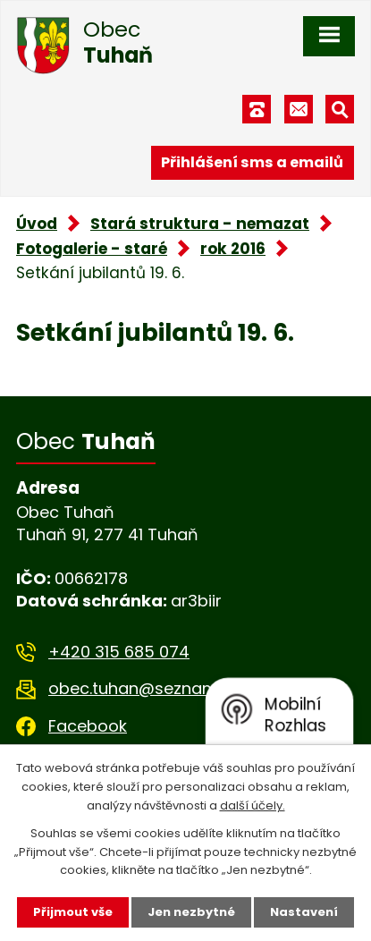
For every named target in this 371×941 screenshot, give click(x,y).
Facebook (87, 726)
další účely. (252, 805)
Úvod (36, 223)
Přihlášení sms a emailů (252, 162)
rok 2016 (233, 248)
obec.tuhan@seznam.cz (143, 688)
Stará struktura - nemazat (199, 223)
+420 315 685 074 (119, 651)
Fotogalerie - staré (91, 248)
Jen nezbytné (191, 911)
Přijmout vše (73, 911)
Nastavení (304, 911)
